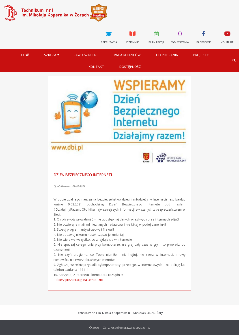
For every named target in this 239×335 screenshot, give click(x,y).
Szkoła (50, 55)
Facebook (204, 37)
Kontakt (96, 66)
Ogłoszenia (180, 37)
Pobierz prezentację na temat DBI (78, 280)
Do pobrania (167, 55)
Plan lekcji (156, 37)
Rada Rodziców (127, 55)
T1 (24, 55)
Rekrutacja (109, 37)
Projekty (201, 55)
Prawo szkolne (85, 55)
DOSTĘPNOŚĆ (130, 66)
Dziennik (133, 37)
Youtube (227, 37)
